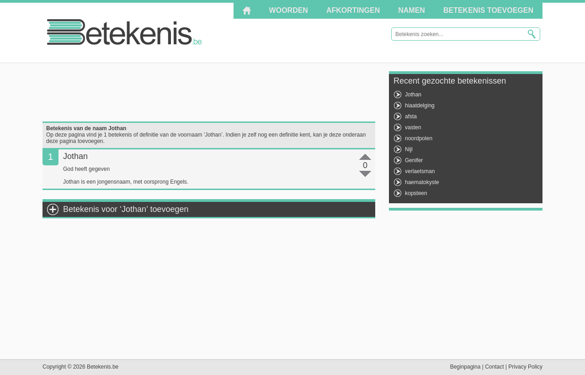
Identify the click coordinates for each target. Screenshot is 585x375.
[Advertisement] (209, 91)
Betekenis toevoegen (488, 10)
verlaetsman (420, 171)
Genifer (414, 160)
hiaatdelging (420, 105)
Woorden (288, 10)
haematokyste (422, 182)
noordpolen (418, 138)
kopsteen (416, 193)
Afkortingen (353, 10)
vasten (413, 127)
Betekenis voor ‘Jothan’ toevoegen (126, 209)
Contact (494, 367)
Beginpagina (465, 367)
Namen (411, 10)
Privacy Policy (525, 367)
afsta (411, 116)
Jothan (413, 94)
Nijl (409, 149)
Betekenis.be (124, 32)
